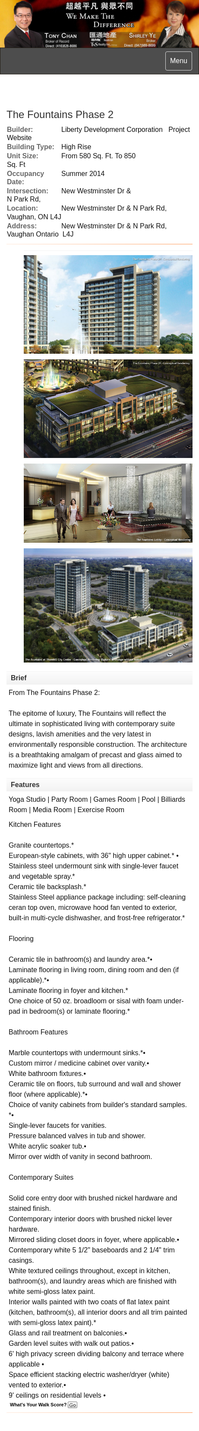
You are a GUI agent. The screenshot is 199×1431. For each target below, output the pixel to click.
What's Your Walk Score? (43, 1404)
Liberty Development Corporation (112, 129)
